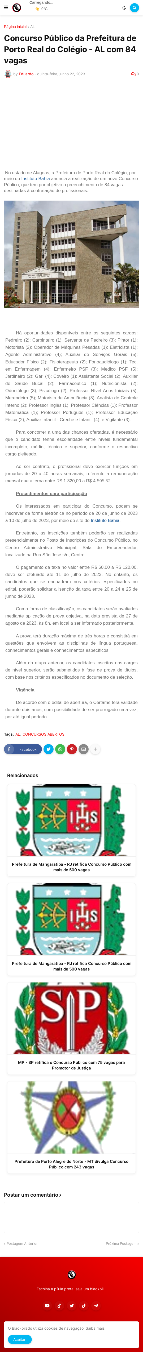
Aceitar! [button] (20, 1339)
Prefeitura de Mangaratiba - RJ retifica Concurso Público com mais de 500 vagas (71, 867)
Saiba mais (95, 1328)
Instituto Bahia (35, 178)
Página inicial (15, 26)
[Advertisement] (71, 126)
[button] (6, 7)
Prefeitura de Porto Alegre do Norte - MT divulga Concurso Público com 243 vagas (71, 1164)
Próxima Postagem (121, 1243)
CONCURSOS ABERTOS (43, 734)
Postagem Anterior (22, 1243)
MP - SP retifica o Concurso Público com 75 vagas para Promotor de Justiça (71, 1065)
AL (32, 26)
